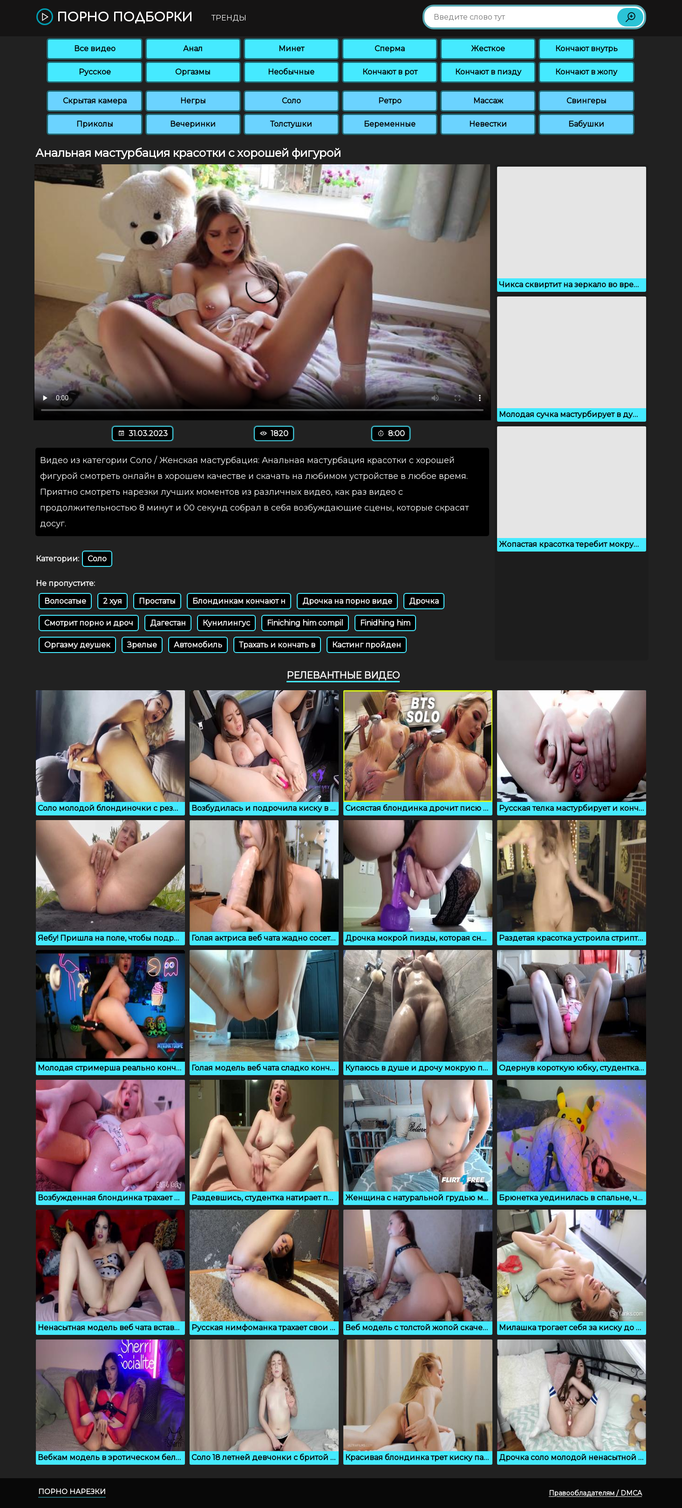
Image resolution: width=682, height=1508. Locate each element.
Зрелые (142, 644)
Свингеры (586, 100)
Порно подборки (114, 17)
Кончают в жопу (586, 71)
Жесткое (488, 48)
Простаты (157, 601)
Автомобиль (198, 644)
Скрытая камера (95, 100)
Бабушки (586, 124)
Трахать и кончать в (277, 644)
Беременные (390, 124)
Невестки (488, 124)
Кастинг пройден (366, 644)
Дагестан (168, 623)
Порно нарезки (72, 1491)
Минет (291, 48)
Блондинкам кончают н (239, 601)
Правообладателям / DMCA (595, 1493)
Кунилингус (226, 623)
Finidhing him (385, 623)
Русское (95, 71)
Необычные (291, 71)
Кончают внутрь (586, 48)
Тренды (228, 17)
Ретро (390, 100)
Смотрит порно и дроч (88, 623)
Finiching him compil (305, 623)
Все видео (95, 48)
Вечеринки (193, 124)
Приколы (94, 124)
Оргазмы (193, 71)
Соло (291, 100)
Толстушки (291, 124)
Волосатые (65, 601)
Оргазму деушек (77, 644)
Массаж (488, 100)
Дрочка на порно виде (347, 601)
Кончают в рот (389, 71)
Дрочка (424, 601)
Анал (193, 48)
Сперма (390, 48)
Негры (193, 100)
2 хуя (112, 601)
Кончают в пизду (488, 71)
